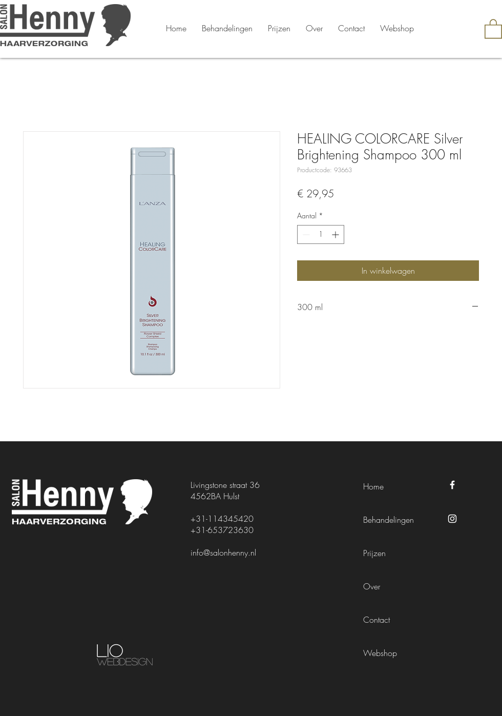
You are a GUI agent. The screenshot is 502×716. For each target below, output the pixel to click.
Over (371, 586)
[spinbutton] (320, 234)
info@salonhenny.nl (223, 552)
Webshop (380, 653)
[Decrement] (305, 234)
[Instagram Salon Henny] (452, 518)
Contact (376, 619)
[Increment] (336, 234)
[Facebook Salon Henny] (452, 484)
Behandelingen (388, 519)
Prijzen (374, 553)
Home (373, 486)
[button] (493, 28)
